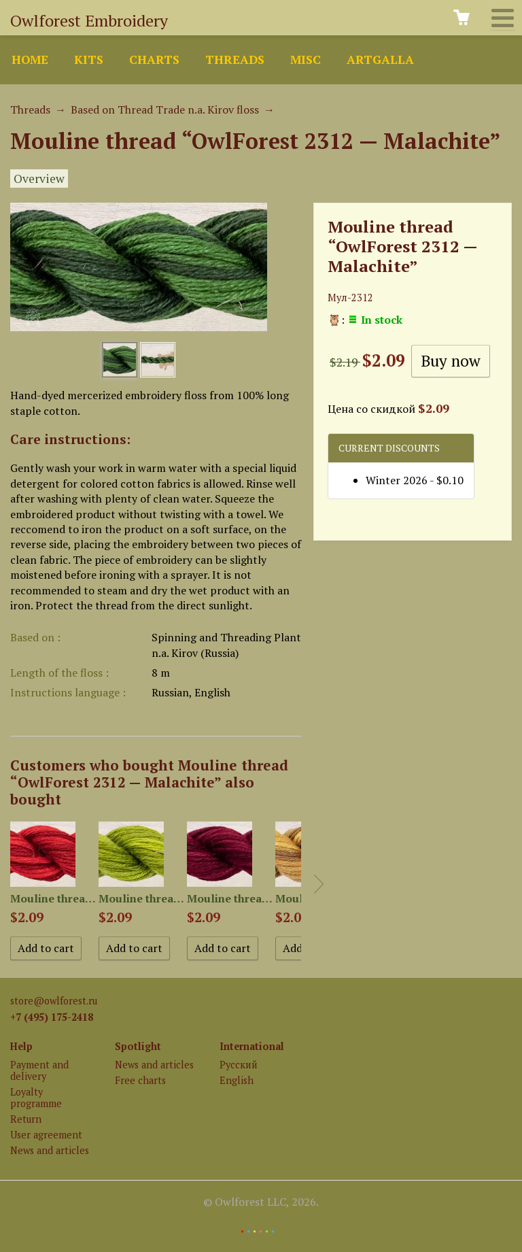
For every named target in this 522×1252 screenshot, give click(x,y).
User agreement (46, 1134)
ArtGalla (380, 59)
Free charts (140, 1080)
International (252, 1046)
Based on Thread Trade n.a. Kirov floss (165, 109)
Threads (234, 59)
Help (21, 1046)
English (237, 1080)
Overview (39, 178)
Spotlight (138, 1046)
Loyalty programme (36, 1097)
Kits (88, 59)
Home (30, 59)
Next (318, 884)
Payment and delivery (39, 1070)
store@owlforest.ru (53, 1000)
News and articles (49, 1150)
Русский (239, 1064)
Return (25, 1119)
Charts (154, 59)
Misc (305, 59)
